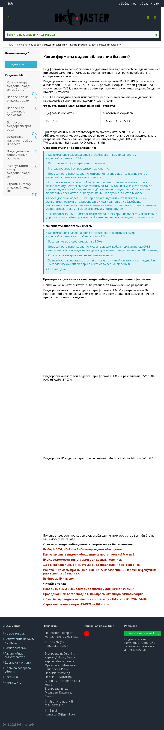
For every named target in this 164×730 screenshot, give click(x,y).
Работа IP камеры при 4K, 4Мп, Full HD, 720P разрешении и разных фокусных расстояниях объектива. (99, 571)
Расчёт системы (15, 648)
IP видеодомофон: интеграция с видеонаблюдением (83, 560)
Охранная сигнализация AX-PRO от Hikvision (76, 604)
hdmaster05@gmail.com (60, 714)
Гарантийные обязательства (15, 655)
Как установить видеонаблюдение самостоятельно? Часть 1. (89, 554)
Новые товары (15, 633)
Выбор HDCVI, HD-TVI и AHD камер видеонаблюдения (82, 549)
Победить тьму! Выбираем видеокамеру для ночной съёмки (88, 589)
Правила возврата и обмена (19, 669)
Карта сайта (13, 682)
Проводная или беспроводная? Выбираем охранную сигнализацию (93, 594)
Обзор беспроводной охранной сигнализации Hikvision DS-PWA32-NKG (95, 599)
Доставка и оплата (18, 662)
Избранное (127, 3)
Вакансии (11, 677)
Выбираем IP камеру (58, 578)
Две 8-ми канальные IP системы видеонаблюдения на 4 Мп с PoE (91, 565)
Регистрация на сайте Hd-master (20, 640)
